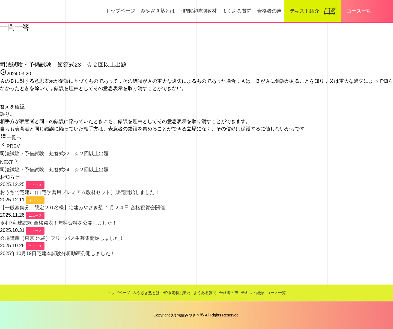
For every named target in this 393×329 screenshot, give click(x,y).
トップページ (120, 11)
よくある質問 (237, 11)
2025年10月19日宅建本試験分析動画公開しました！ (57, 253)
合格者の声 (269, 11)
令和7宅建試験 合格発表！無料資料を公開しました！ (58, 223)
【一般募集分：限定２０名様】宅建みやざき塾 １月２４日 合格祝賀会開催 (82, 207)
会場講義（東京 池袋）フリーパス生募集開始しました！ (62, 238)
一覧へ (10, 137)
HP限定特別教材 (198, 11)
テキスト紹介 (304, 11)
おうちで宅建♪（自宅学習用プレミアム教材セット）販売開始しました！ (80, 192)
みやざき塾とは (158, 11)
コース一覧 (359, 11)
